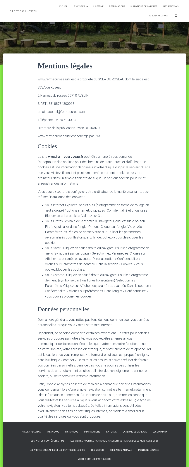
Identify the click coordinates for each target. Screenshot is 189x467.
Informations (170, 6)
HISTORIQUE (71, 431)
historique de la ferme (143, 6)
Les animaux (160, 431)
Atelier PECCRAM (158, 15)
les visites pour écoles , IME (47, 441)
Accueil (63, 6)
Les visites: (80, 6)
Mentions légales (148, 450)
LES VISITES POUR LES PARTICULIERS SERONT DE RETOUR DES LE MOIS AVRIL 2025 (114, 441)
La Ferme (98, 6)
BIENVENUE (53, 431)
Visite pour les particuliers (94, 459)
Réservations (117, 6)
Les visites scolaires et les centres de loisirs (57, 450)
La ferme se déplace (135, 431)
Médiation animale (121, 450)
